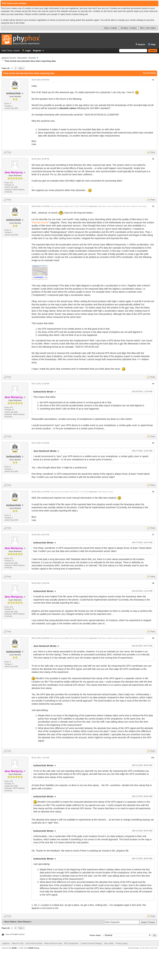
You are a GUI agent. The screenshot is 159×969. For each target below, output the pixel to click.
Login (28, 50)
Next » (21, 68)
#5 (153, 443)
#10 (152, 758)
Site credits (109, 943)
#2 (153, 159)
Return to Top (17, 943)
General (32, 58)
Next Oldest (10, 921)
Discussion (22, 58)
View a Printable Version (15, 934)
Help (153, 44)
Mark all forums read (53, 943)
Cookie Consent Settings (91, 943)
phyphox (6, 943)
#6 (153, 492)
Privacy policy (122, 943)
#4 (153, 384)
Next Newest (24, 921)
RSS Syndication (71, 943)
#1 (153, 80)
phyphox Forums (9, 58)
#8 (153, 583)
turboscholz (13, 93)
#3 (153, 206)
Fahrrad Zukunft (40, 222)
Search (141, 44)
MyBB (14, 948)
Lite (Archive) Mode (34, 943)
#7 (153, 535)
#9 (153, 638)
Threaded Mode (149, 73)
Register (37, 50)
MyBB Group (33, 948)
